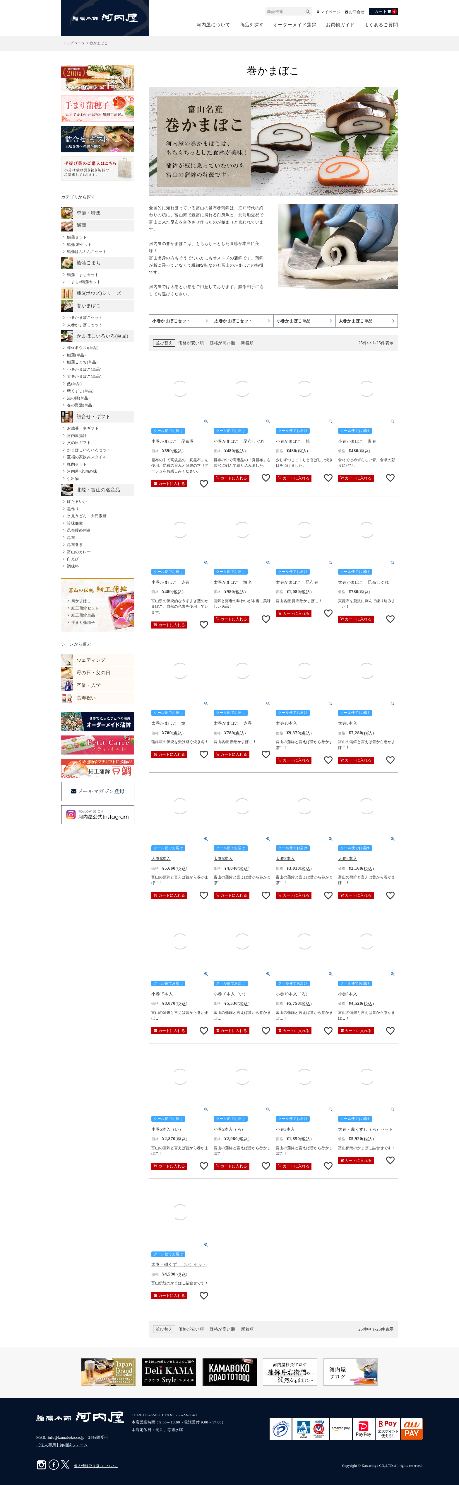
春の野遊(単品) (80, 405)
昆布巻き (75, 545)
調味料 (73, 566)
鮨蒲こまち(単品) (82, 362)
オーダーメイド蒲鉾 (295, 25)
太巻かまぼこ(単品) (84, 376)
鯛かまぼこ (81, 601)
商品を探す (251, 25)
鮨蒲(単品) (76, 355)
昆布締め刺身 (79, 530)
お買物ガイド (340, 25)
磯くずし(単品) (80, 391)
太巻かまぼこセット (85, 325)
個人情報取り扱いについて (96, 1466)
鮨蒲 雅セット (79, 244)
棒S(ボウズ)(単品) (83, 348)
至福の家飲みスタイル (87, 457)
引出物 (73, 478)
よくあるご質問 (381, 25)
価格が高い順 (222, 343)
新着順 (247, 343)
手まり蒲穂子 (83, 622)
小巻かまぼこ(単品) (84, 369)
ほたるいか (77, 502)
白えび (73, 559)
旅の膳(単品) (78, 398)
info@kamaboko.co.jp (66, 1437)
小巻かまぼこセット (85, 318)
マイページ (328, 12)
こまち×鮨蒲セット (84, 282)
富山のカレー (79, 552)
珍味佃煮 (75, 523)
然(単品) (74, 384)
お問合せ (356, 12)
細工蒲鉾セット (85, 608)
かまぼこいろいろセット (89, 450)
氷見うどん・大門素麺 (87, 516)
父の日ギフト (79, 443)
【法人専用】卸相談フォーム (62, 1445)
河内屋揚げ (77, 435)
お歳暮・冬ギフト (83, 428)
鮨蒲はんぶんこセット (87, 252)
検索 (305, 11)
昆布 (71, 537)
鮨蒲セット (77, 237)
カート (385, 11)
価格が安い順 (191, 343)
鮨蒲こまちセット (83, 275)
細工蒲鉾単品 (83, 615)
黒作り (73, 509)
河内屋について (213, 25)
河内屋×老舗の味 (82, 471)
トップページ (74, 43)
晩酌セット (77, 464)
